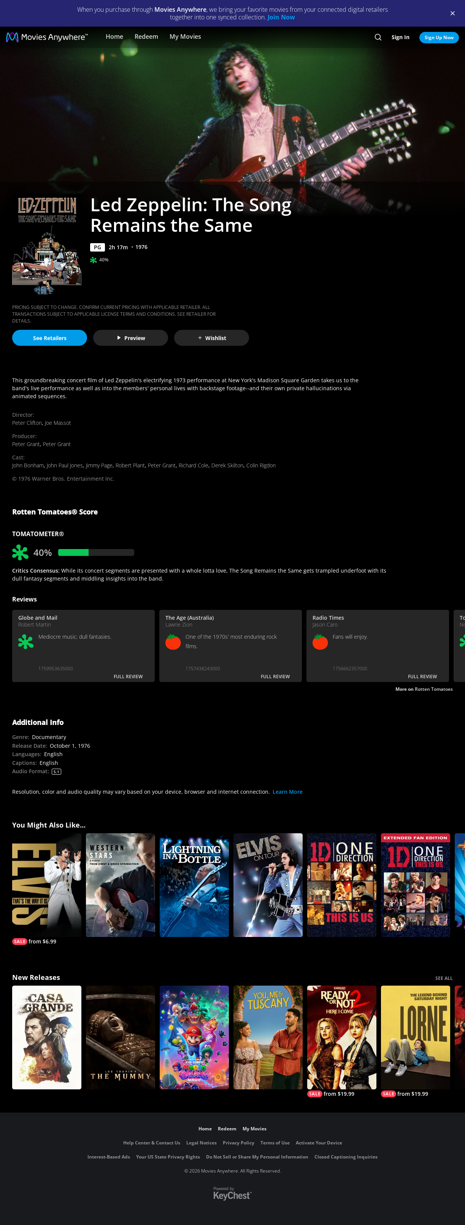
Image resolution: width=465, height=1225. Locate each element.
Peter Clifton (27, 422)
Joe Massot (58, 422)
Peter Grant (26, 444)
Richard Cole (193, 465)
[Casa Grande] (46, 1037)
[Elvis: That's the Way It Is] (46, 889)
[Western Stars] (120, 885)
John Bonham (28, 465)
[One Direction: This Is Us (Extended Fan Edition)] (415, 885)
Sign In (400, 37)
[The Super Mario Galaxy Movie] (194, 1037)
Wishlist (211, 338)
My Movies (185, 36)
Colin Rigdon (261, 465)
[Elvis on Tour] (268, 885)
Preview (130, 338)
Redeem (146, 36)
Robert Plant (130, 465)
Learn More (288, 791)
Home (114, 36)
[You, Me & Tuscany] (268, 1037)
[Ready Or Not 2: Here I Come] (341, 1041)
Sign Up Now (439, 37)
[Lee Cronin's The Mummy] (120, 1037)
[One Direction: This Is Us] (341, 885)
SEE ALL (444, 978)
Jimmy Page (99, 465)
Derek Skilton (227, 465)
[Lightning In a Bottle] (194, 885)
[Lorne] (415, 1041)
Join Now (281, 17)
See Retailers (50, 338)
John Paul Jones (65, 465)
